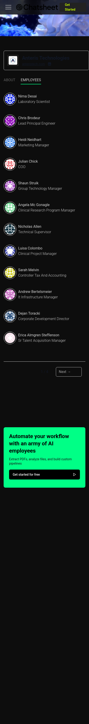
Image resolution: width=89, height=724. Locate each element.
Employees (31, 80)
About (9, 80)
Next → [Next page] (65, 372)
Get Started (70, 7)
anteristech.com (33, 64)
